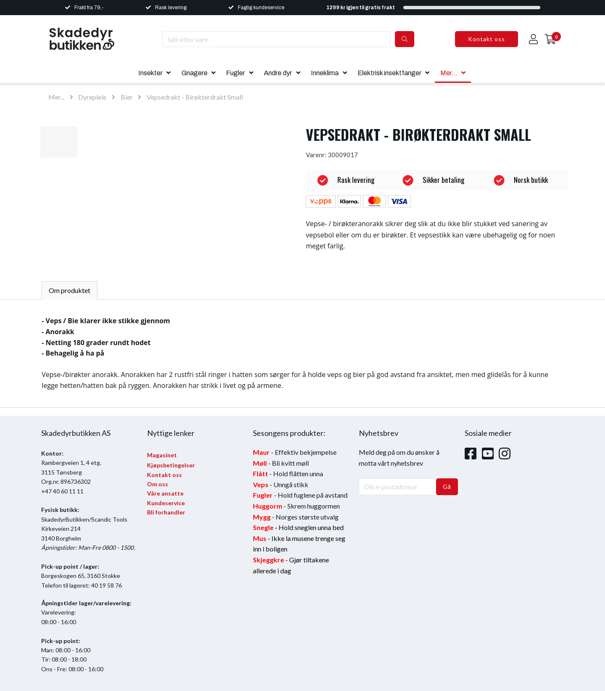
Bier (127, 97)
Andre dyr (278, 72)
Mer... (449, 72)
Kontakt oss (486, 38)
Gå (447, 486)
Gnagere (195, 72)
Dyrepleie (92, 97)
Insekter (150, 72)
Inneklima (325, 72)
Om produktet (69, 290)
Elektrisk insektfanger (389, 72)
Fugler (235, 72)
